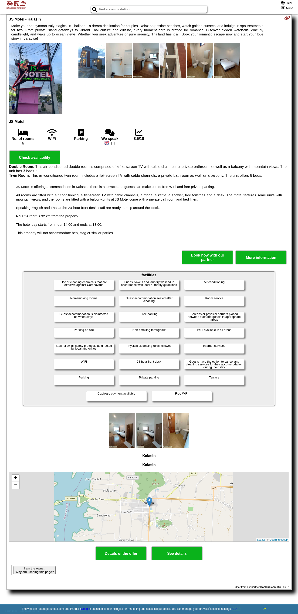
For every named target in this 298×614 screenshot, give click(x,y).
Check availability (34, 158)
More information (261, 258)
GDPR (236, 609)
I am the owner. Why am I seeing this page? (34, 570)
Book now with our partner (207, 257)
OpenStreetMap (279, 539)
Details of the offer (121, 553)
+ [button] (15, 478)
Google (85, 609)
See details (177, 553)
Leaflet (261, 539)
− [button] (15, 485)
